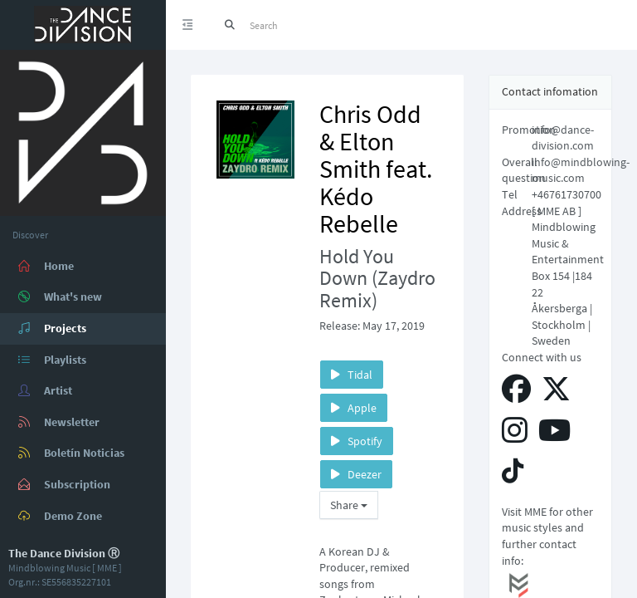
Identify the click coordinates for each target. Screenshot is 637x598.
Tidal (351, 374)
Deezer (356, 474)
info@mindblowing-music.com (581, 170)
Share (348, 505)
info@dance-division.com (563, 138)
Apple (354, 407)
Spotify (356, 441)
